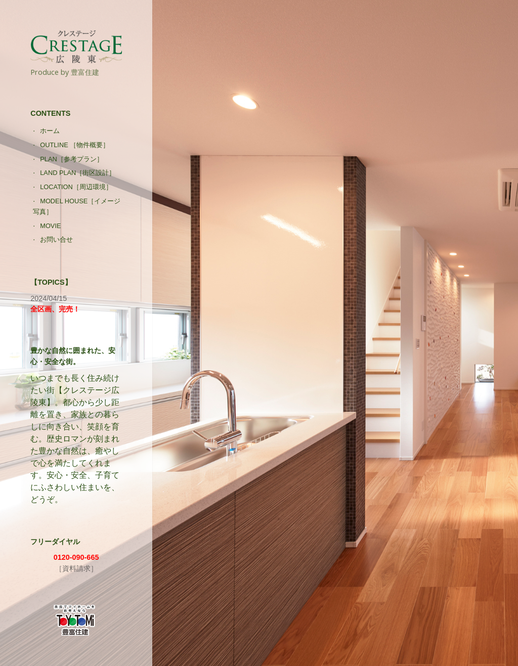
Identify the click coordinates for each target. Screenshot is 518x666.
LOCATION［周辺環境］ (76, 187)
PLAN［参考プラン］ (71, 159)
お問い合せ (56, 239)
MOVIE (50, 226)
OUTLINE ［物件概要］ (74, 145)
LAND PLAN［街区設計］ (77, 172)
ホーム (50, 131)
